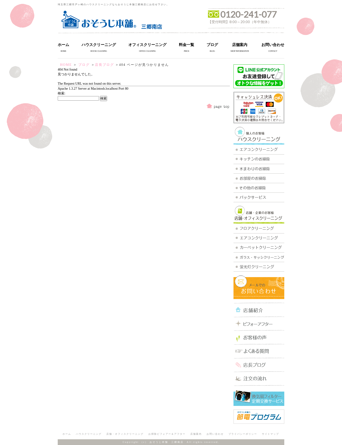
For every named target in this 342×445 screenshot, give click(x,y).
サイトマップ (270, 434)
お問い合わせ (272, 45)
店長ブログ (104, 65)
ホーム (63, 45)
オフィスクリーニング (147, 45)
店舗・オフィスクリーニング (125, 434)
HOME (66, 65)
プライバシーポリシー (242, 434)
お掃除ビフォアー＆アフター (167, 434)
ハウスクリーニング (99, 45)
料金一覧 (186, 45)
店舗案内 (239, 45)
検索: (61, 93)
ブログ (212, 45)
